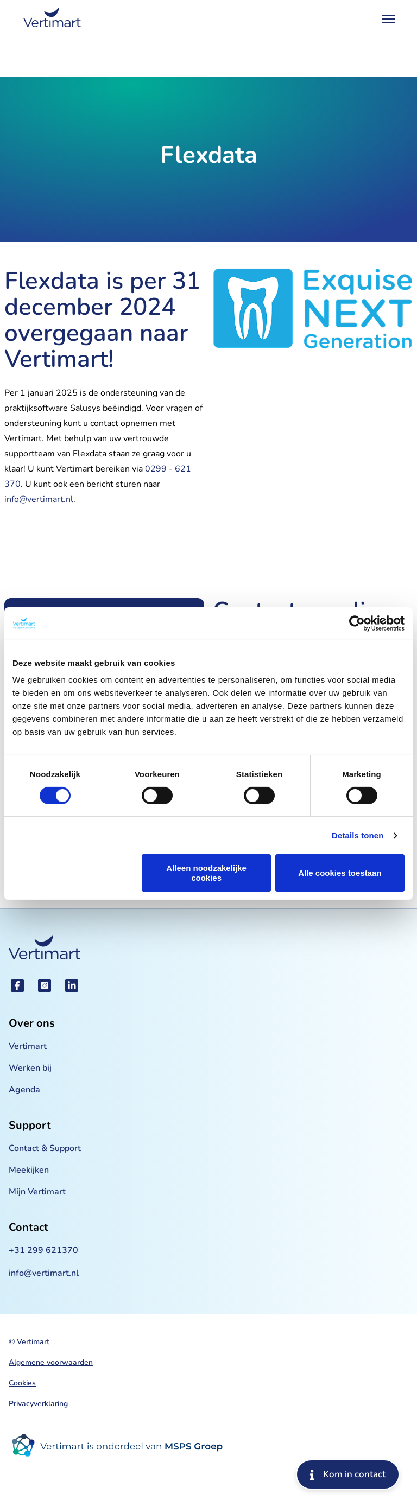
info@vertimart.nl (38, 499)
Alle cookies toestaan (339, 873)
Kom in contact (348, 1474)
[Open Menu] (389, 19)
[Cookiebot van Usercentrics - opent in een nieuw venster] (357, 623)
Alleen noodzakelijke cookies (206, 872)
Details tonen (357, 835)
